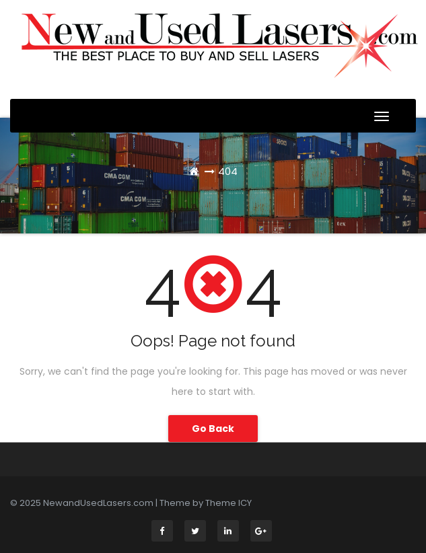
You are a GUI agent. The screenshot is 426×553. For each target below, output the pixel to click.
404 (228, 171)
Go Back (213, 428)
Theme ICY (228, 502)
